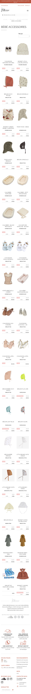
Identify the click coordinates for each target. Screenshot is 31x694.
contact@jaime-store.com (22, 683)
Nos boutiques (5, 658)
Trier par (20, 33)
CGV (18, 673)
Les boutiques (4, 5)
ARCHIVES (12, 19)
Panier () (27, 5)
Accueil (5, 19)
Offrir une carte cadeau (9, 667)
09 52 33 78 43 (22, 686)
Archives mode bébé (22, 19)
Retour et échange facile (22, 662)
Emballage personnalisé (22, 664)
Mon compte (21, 5)
